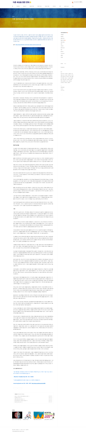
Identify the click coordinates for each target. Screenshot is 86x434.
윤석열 (63, 79)
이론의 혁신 (39, 6)
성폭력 (72, 78)
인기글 (65, 63)
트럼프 (62, 75)
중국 (65, 79)
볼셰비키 (64, 81)
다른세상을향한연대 (64, 32)
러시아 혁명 (62, 78)
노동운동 (69, 73)
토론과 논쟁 (66, 6)
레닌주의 (67, 76)
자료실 (62, 57)
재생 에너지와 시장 (18, 401)
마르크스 (66, 78)
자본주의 (66, 73)
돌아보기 (62, 51)
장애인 (71, 79)
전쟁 (61, 76)
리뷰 (72, 6)
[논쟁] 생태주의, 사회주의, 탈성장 (20, 400)
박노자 (67, 81)
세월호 (62, 55)
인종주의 (69, 82)
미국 (72, 73)
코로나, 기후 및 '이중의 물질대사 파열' (21, 396)
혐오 (61, 79)
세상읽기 (24, 6)
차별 (70, 76)
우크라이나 (69, 75)
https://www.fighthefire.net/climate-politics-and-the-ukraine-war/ (28, 44)
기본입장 (18, 6)
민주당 (62, 81)
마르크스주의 (62, 73)
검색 (70, 2)
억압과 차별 (47, 6)
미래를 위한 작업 (18, 397)
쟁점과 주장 (32, 6)
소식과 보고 (62, 53)
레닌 (63, 75)
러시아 (72, 75)
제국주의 (65, 82)
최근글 (62, 63)
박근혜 (66, 75)
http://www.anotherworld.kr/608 (38, 383)
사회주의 (68, 79)
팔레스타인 (64, 76)
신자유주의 (62, 82)
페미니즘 (70, 81)
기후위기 (54, 6)
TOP (73, 430)
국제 (60, 6)
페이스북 (62, 94)
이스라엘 (69, 78)
